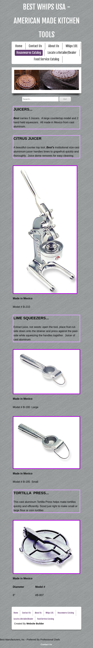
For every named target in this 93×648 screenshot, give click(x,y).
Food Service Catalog (46, 59)
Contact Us (46, 644)
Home (18, 46)
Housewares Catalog (28, 53)
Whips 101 (72, 46)
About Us (53, 46)
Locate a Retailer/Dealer (62, 53)
